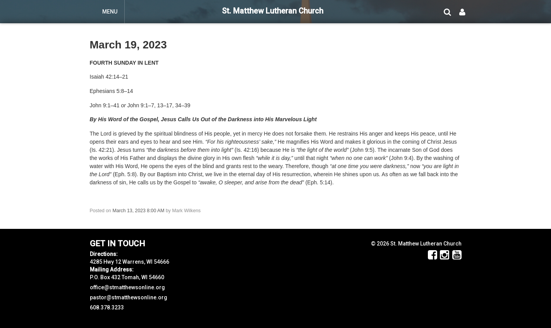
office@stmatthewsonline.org (127, 287)
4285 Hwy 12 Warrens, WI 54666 (129, 262)
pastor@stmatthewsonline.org (128, 297)
